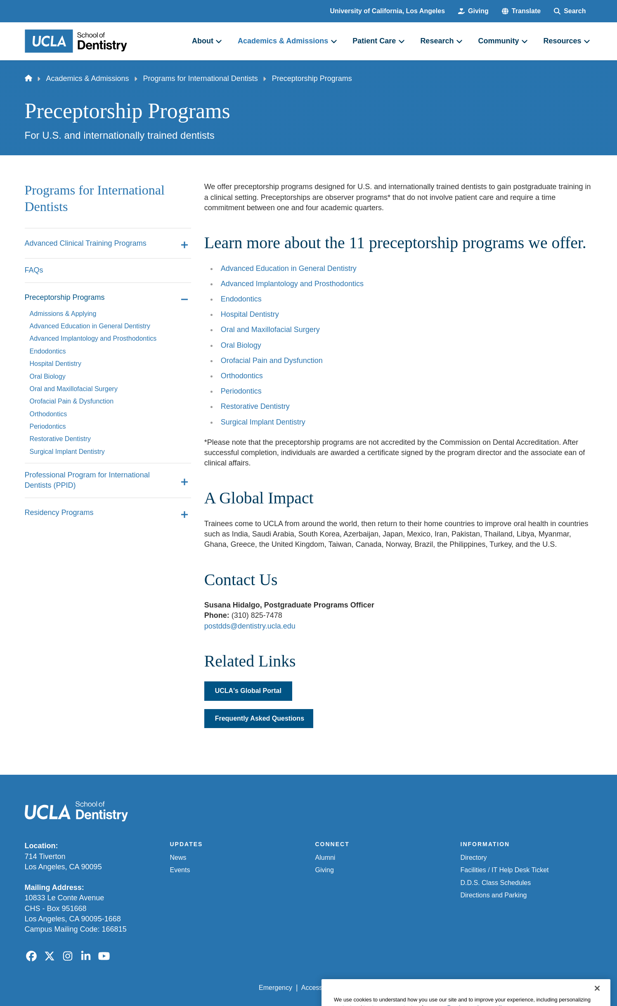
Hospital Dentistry (250, 314)
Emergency (275, 987)
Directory (474, 857)
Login (514, 987)
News (178, 857)
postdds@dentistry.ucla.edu (249, 626)
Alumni (325, 857)
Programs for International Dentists (200, 78)
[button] (521, 11)
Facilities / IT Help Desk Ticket (505, 869)
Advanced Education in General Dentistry (289, 268)
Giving (324, 869)
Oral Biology (241, 345)
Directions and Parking (494, 895)
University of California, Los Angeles (387, 10)
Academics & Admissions (87, 78)
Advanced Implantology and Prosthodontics (292, 284)
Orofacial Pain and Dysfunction (272, 360)
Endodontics (241, 299)
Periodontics (241, 391)
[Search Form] (569, 11)
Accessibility (319, 987)
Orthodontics (242, 376)
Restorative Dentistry (255, 406)
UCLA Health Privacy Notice (456, 987)
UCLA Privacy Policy (376, 987)
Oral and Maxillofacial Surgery (270, 329)
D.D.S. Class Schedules (496, 882)
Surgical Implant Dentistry (263, 422)
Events (180, 869)
